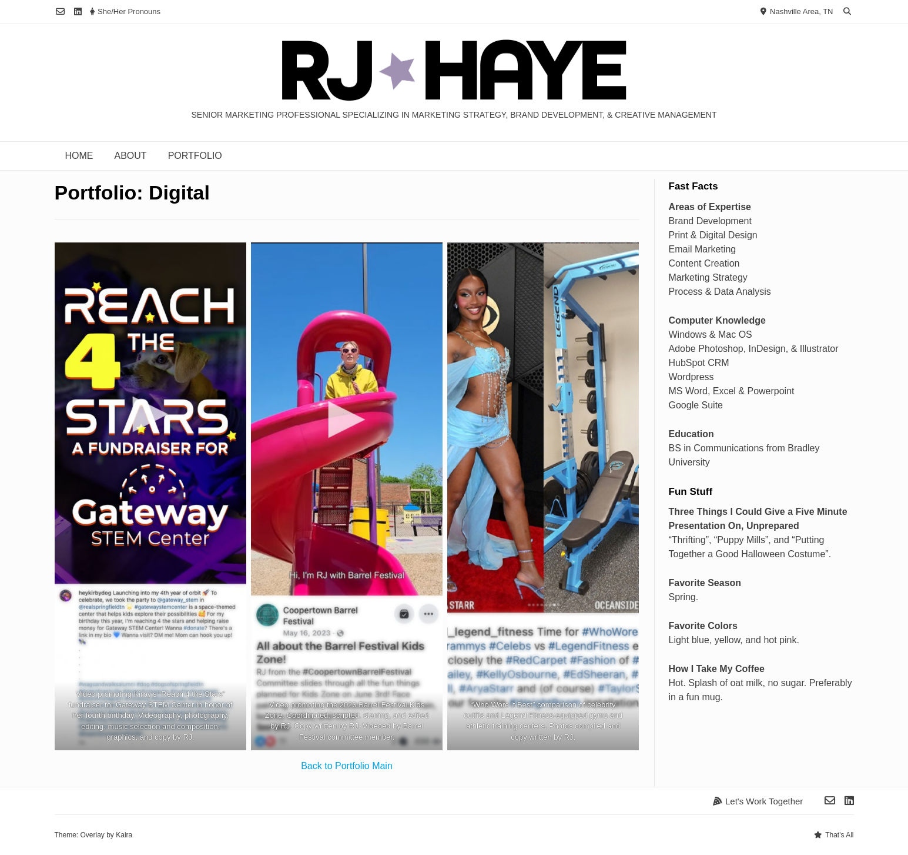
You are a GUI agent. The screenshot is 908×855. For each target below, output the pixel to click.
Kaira (124, 835)
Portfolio (195, 156)
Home (79, 156)
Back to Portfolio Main (347, 766)
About (131, 156)
